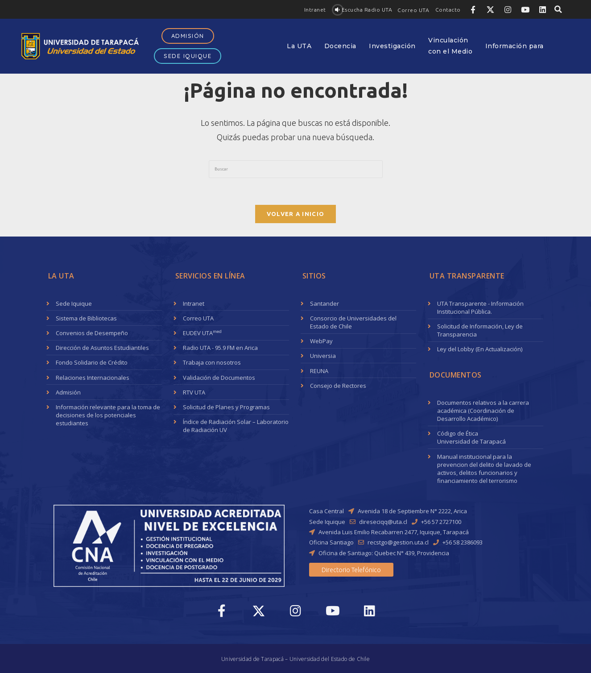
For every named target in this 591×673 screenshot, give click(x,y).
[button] (315, 9)
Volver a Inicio (296, 214)
